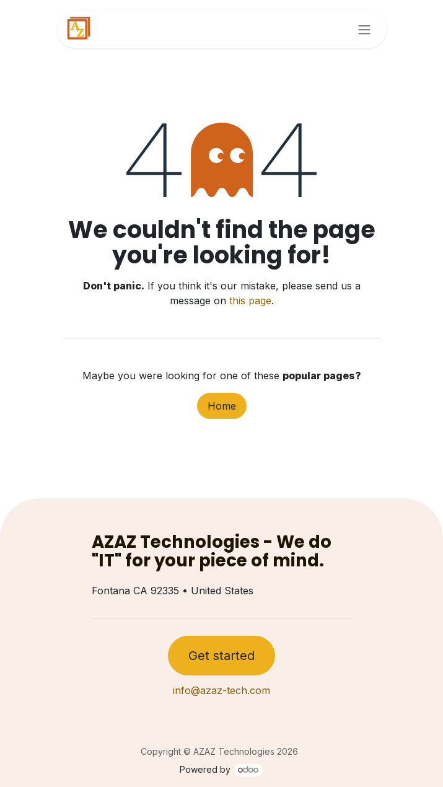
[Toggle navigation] (364, 29)
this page (250, 300)
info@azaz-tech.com (221, 690)
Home (222, 406)
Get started (221, 655)
